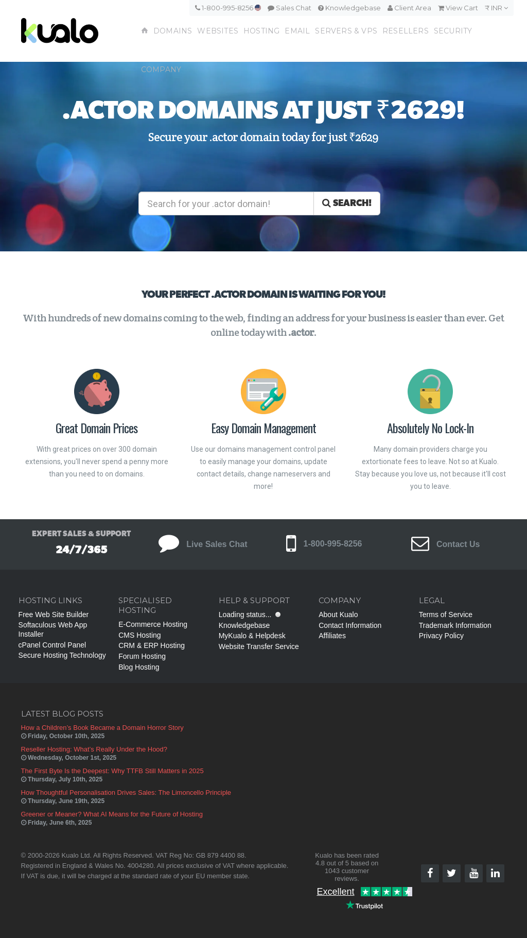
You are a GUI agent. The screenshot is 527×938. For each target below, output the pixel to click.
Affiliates (332, 636)
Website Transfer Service (259, 646)
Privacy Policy (441, 636)
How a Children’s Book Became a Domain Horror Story (102, 727)
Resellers (405, 31)
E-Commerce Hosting (152, 624)
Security (453, 31)
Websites (217, 31)
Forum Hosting (142, 656)
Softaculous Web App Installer (53, 629)
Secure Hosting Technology (62, 655)
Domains (172, 31)
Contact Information (350, 625)
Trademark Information (455, 625)
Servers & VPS (346, 31)
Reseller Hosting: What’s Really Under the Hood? (94, 749)
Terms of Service (445, 614)
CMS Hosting (139, 635)
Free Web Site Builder (54, 614)
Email (297, 31)
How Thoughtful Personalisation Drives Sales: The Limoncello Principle (126, 792)
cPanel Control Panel (52, 645)
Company (161, 69)
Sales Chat (289, 8)
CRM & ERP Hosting (151, 645)
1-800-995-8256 (228, 8)
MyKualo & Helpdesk (252, 636)
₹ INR (496, 8)
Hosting (261, 31)
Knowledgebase (349, 8)
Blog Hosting (138, 667)
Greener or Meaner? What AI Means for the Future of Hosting (112, 814)
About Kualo (338, 614)
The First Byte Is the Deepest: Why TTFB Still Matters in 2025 (112, 771)
